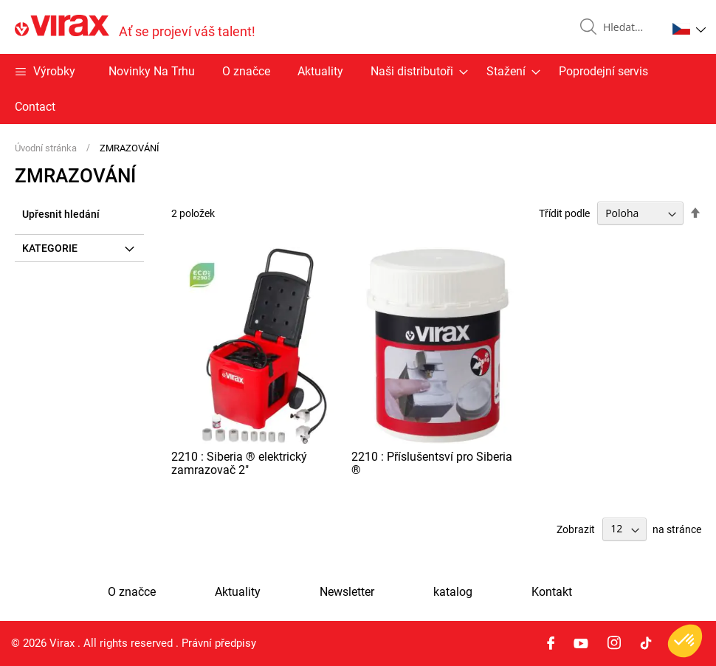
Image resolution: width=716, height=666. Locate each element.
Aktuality (320, 71)
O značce (246, 71)
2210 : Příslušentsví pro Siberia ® (431, 463)
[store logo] (135, 27)
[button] (689, 29)
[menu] (358, 89)
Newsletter (347, 592)
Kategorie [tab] (50, 248)
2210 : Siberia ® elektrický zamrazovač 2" (239, 463)
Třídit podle (564, 213)
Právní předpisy (219, 643)
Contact (35, 107)
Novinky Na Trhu (152, 71)
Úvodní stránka (47, 148)
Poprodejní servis (603, 71)
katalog (452, 592)
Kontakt (551, 592)
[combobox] (628, 27)
